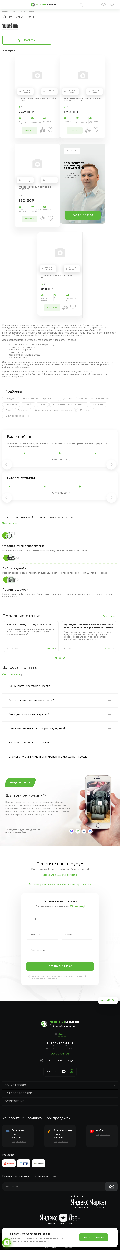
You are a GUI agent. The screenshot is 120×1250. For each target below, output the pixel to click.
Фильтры (26, 40)
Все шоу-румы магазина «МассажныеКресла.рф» (60, 884)
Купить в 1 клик (50, 91)
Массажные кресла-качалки (94, 399)
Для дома (11, 399)
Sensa (42, 404)
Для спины (98, 404)
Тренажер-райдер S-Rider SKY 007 (57, 277)
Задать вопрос (83, 215)
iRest (8, 410)
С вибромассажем (15, 416)
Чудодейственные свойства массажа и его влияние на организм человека (88, 626)
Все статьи (109, 616)
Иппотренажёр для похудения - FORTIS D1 (35, 188)
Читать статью (10, 523)
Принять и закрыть (93, 1237)
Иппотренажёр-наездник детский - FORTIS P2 (37, 100)
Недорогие (11, 404)
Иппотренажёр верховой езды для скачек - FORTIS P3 (82, 100)
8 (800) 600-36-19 (60, 1043)
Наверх (110, 1000)
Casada (28, 404)
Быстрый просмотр (26, 91)
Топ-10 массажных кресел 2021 (39, 399)
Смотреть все (60, 460)
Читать (50, 648)
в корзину (29, 130)
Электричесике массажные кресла (53, 410)
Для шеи (67, 399)
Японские (23, 410)
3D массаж (85, 410)
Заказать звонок (60, 1053)
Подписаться (19, 1142)
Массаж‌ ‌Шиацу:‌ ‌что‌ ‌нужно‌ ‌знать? (29, 625)
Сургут (62, 1034)
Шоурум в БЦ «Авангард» (60, 875)
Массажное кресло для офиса (69, 404)
